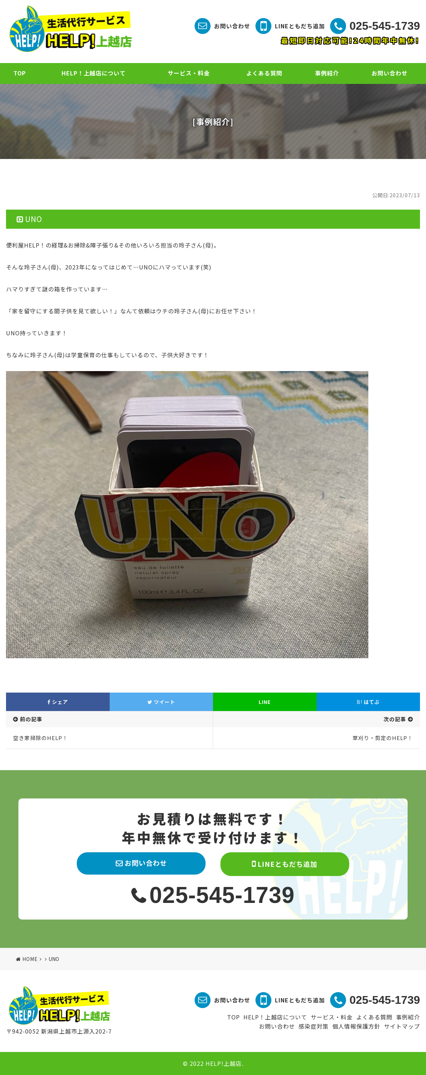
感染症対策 (314, 1026)
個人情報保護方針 (356, 1026)
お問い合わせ (232, 26)
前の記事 (31, 719)
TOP (19, 73)
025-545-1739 (385, 25)
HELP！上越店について (94, 73)
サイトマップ (402, 1026)
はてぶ (368, 701)
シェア (57, 701)
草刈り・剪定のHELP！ (382, 737)
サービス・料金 (189, 73)
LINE (265, 701)
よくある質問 (264, 73)
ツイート (161, 701)
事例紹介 (327, 73)
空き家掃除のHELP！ (40, 737)
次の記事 (395, 719)
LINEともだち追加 (300, 26)
